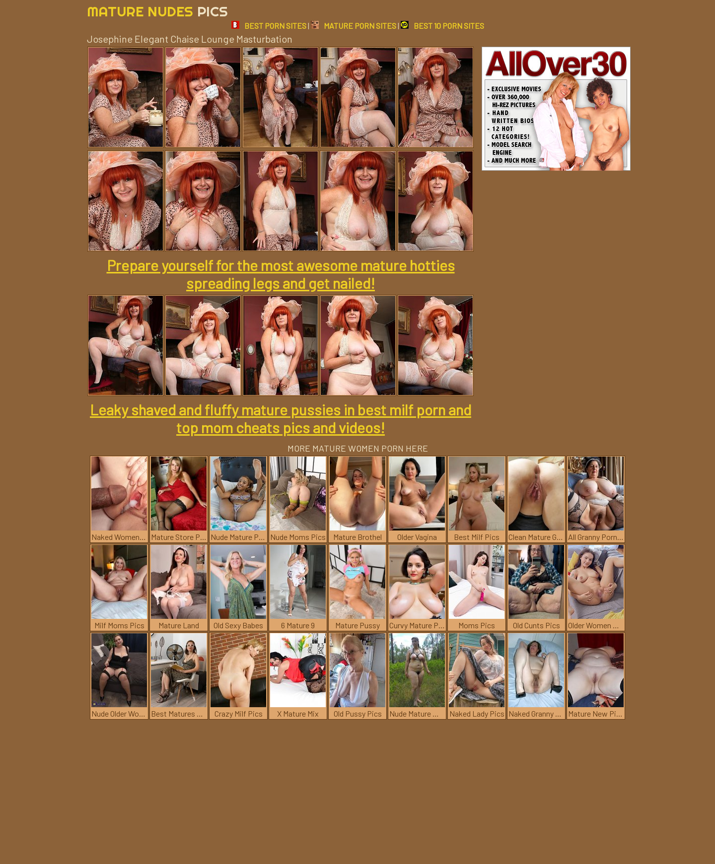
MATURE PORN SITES (353, 25)
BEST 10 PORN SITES (442, 25)
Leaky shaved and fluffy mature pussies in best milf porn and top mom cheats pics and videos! (280, 418)
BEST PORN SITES (268, 25)
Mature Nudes (157, 11)
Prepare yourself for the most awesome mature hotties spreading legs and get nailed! (281, 274)
